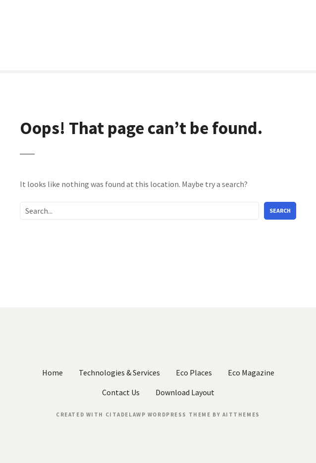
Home (52, 372)
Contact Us (121, 392)
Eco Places (194, 372)
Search (280, 210)
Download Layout (185, 392)
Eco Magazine (251, 372)
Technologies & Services (119, 372)
